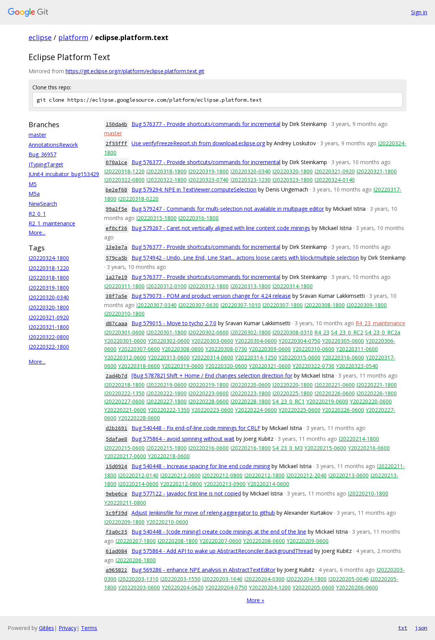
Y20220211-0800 (125, 502)
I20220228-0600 (208, 401)
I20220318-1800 (49, 277)
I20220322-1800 (49, 346)
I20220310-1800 (124, 313)
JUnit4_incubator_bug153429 (64, 174)
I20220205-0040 (348, 579)
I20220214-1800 (359, 438)
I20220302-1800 (250, 332)
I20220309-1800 (366, 305)
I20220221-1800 (376, 384)
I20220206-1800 (135, 560)
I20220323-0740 (208, 179)
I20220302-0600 (208, 332)
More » (255, 600)
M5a (34, 193)
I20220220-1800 (292, 384)
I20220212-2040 (306, 475)
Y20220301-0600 (125, 340)
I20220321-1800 (49, 327)
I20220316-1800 (198, 218)
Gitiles (46, 628)
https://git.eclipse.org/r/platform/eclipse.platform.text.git (135, 71)
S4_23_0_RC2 (347, 332)
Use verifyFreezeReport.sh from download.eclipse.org (198, 143)
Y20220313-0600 (169, 357)
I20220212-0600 (180, 475)
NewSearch (43, 203)
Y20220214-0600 (268, 483)
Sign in (419, 12)
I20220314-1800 (292, 286)
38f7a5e (116, 296)
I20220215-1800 (166, 448)
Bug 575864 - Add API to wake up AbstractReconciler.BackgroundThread (222, 550)
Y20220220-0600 (371, 401)
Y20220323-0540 (357, 366)
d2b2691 (116, 428)
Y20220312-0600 (125, 357)
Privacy (67, 628)
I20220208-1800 (177, 540)
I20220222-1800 (166, 393)
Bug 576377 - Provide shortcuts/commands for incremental (206, 124)
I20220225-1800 (292, 393)
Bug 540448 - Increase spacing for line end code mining (201, 466)
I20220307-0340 (156, 305)
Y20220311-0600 (357, 349)
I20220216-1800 (250, 448)
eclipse (40, 37)
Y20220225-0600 (299, 409)
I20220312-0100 (166, 286)
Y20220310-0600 (313, 349)
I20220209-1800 (124, 522)
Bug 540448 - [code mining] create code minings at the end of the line (219, 531)
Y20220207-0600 (220, 540)
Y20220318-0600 (139, 366)
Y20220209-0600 (308, 540)
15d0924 (116, 466)
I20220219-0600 (166, 384)
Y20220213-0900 (225, 483)
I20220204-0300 (264, 579)
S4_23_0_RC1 (288, 401)
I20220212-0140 (138, 475)
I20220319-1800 (49, 287)
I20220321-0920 (49, 317)
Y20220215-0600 (325, 448)
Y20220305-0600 (343, 340)
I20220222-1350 (124, 393)
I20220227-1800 (166, 401)
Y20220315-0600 (299, 357)
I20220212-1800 (264, 475)
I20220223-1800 (250, 393)
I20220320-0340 (49, 297)
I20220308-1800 (324, 305)
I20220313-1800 (250, 286)
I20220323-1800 (292, 179)
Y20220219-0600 (327, 401)
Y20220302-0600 (169, 340)
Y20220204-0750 (226, 587)
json (421, 627)
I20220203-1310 (138, 579)
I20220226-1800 (376, 393)
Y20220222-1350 (169, 409)
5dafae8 (116, 439)
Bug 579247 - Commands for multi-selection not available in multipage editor (228, 208)
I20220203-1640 (222, 579)
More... (37, 232)
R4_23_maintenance (380, 323)
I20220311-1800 (124, 286)
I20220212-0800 (222, 475)
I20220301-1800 (166, 332)
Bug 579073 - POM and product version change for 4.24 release (211, 295)
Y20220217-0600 (125, 456)
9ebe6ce (116, 493)
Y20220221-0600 (125, 409)
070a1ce (116, 162)
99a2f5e (116, 209)
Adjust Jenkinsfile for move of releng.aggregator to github (203, 512)
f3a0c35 (116, 532)
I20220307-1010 (240, 305)
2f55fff (116, 143)
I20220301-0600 (124, 332)
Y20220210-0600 (167, 522)
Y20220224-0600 (256, 409)
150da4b (116, 124)
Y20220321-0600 (270, 366)
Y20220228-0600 (139, 418)
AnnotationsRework (53, 144)
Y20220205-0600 (313, 587)
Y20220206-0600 (357, 587)
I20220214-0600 (138, 483)
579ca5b (116, 258)
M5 (33, 184)
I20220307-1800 (282, 305)
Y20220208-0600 (264, 540)
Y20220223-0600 (212, 409)
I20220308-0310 (292, 332)
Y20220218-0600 (169, 456)
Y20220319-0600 (183, 366)
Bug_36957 (42, 154)
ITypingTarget (46, 164)
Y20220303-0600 (212, 340)
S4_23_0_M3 (287, 448)
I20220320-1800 (49, 307)
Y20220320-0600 (226, 366)
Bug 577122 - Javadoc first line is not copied (186, 493)
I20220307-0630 (198, 305)
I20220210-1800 (368, 493)
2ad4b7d (116, 376)
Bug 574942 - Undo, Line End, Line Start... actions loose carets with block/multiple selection (245, 257)
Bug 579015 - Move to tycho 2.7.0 (174, 323)
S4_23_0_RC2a (382, 332)
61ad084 (116, 551)
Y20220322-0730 (313, 366)
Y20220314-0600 (212, 357)
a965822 (116, 570)
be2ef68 (116, 189)
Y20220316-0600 (343, 357)
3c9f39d (116, 513)
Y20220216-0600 (369, 448)
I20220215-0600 (124, 448)
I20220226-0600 (334, 393)
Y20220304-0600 (256, 340)
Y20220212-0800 (181, 483)
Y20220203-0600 (139, 587)
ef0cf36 (116, 228)
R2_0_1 (37, 213)
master (37, 134)
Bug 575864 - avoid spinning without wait (183, 438)
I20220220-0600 (250, 384)
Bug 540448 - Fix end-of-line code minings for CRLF (196, 428)
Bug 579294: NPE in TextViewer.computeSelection (194, 189)
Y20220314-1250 (256, 357)
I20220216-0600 (208, 448)
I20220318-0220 (138, 198)
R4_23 (321, 332)
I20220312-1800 (208, 286)
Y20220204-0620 (183, 587)
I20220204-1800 (306, 579)
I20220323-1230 (250, 179)
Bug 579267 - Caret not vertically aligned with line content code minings (221, 228)
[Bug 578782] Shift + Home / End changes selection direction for (212, 375)
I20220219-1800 (208, 384)
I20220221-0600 (334, 384)
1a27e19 (116, 277)
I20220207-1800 (135, 540)
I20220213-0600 (348, 475)
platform (73, 37)
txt (402, 627)
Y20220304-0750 (299, 340)
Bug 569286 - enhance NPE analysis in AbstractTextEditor (203, 569)
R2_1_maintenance (52, 223)
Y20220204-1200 (270, 587)
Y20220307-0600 (139, 349)
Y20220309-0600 (270, 349)
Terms (89, 628)
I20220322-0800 (49, 337)
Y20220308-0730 (226, 349)
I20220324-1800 (49, 258)
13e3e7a (116, 247)
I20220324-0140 (334, 179)
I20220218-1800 (124, 384)
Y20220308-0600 (183, 349)
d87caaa (116, 323)
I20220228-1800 (250, 401)
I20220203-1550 (180, 579)
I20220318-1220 (49, 268)
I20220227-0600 (124, 401)
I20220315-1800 (156, 218)
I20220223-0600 (208, 393)
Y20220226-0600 (343, 409)
